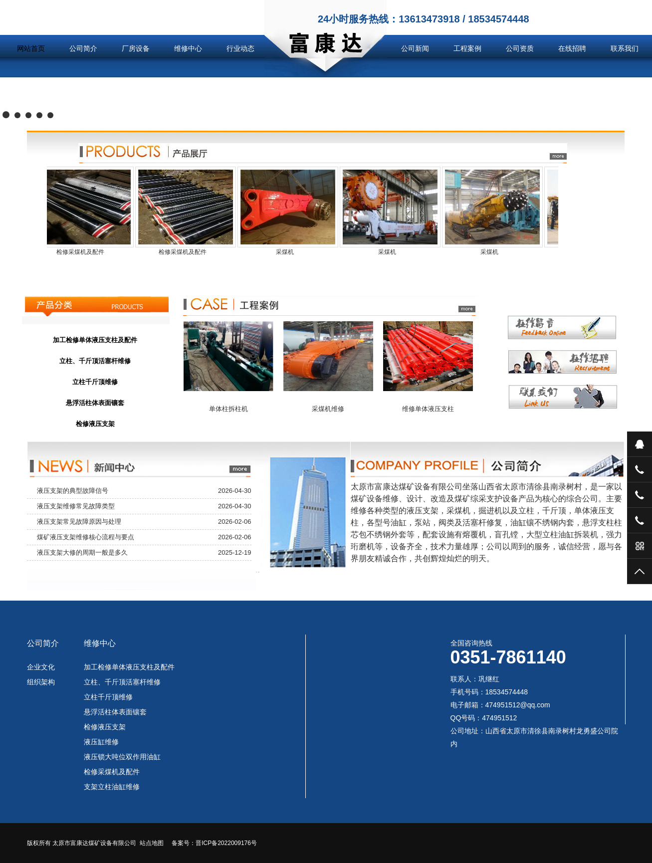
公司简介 (83, 48)
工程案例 (467, 48)
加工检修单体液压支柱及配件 (129, 666)
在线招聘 (572, 48)
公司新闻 (415, 48)
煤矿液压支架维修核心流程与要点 (85, 537)
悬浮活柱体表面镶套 (115, 711)
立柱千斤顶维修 (108, 696)
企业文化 (41, 666)
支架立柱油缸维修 (112, 786)
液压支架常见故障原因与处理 (79, 521)
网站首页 (31, 48)
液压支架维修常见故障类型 (76, 506)
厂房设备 (136, 48)
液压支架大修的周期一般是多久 (82, 552)
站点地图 (152, 843)
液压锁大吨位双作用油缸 (122, 756)
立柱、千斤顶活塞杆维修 (122, 681)
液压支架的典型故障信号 (72, 490)
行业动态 (240, 48)
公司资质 (520, 48)
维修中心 (188, 48)
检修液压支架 (105, 726)
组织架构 (41, 681)
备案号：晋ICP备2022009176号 (214, 843)
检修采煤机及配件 (112, 771)
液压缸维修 (101, 741)
